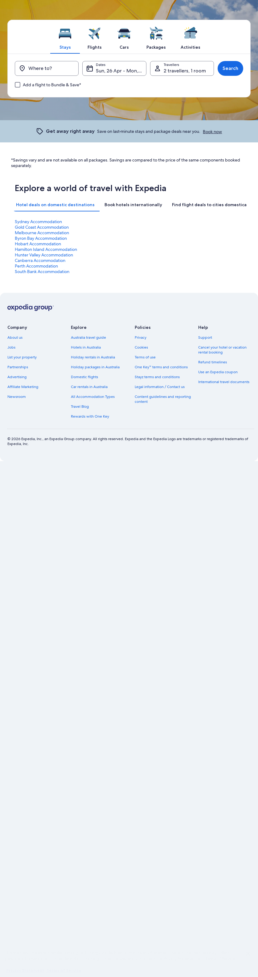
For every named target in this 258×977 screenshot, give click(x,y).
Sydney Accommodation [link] (38, 221)
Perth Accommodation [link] (36, 266)
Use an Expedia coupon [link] (218, 372)
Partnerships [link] (17, 367)
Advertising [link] (17, 376)
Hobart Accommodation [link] (38, 244)
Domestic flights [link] (84, 376)
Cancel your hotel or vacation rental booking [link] (222, 350)
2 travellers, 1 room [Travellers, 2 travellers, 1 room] (185, 70)
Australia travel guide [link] (88, 337)
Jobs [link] (11, 347)
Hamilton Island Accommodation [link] (46, 249)
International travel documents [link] (223, 381)
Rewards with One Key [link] (90, 416)
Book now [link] (212, 131)
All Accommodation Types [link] (93, 396)
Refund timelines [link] (212, 362)
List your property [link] (22, 357)
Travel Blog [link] (80, 406)
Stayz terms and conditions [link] (157, 376)
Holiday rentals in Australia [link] (93, 357)
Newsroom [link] (16, 396)
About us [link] (15, 337)
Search (230, 68)
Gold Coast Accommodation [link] (42, 227)
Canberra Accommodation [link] (40, 260)
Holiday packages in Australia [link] (95, 367)
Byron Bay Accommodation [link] (41, 238)
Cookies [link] (141, 347)
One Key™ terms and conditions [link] (161, 367)
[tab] (65, 37)
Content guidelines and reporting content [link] (163, 399)
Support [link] (205, 337)
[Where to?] (47, 68)
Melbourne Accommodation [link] (42, 232)
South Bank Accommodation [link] (42, 271)
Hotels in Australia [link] (86, 347)
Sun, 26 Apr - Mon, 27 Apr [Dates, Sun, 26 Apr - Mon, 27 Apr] (121, 70)
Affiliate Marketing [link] (22, 386)
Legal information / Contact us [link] (160, 386)
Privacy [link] (140, 337)
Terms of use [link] (145, 357)
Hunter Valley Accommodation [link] (44, 255)
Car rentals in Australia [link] (89, 386)
